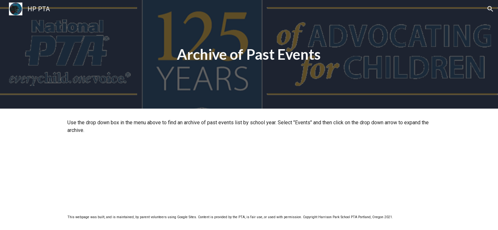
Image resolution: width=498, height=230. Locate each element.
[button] (490, 9)
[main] (249, 54)
